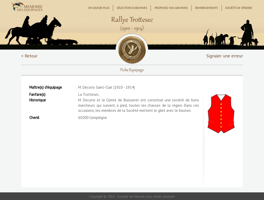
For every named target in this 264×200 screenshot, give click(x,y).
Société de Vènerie (238, 8)
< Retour (29, 56)
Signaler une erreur (224, 56)
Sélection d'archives (132, 8)
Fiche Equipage (132, 70)
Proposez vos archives (171, 8)
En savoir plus (99, 8)
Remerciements (206, 8)
